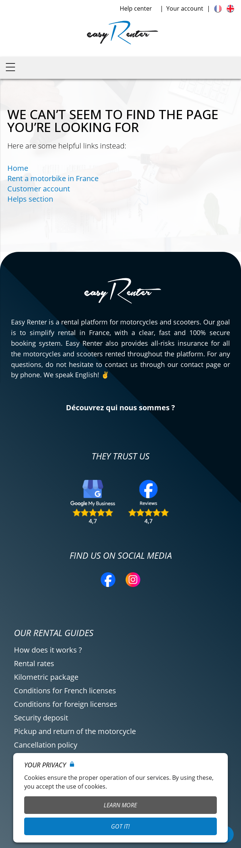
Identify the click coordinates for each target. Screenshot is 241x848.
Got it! (120, 826)
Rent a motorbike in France (53, 178)
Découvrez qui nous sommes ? (120, 407)
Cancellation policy (45, 745)
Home (17, 168)
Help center (136, 8)
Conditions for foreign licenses (65, 704)
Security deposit (41, 718)
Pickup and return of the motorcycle (75, 731)
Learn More (120, 805)
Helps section (30, 199)
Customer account (38, 189)
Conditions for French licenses (65, 690)
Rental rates (34, 663)
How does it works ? (48, 650)
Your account (184, 8)
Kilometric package (46, 677)
